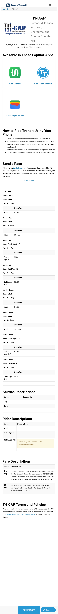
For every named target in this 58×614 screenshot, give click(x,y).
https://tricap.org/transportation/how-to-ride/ (19, 514)
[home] (16, 5)
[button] (50, 5)
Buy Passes (29, 610)
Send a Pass (17, 168)
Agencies (6, 9)
